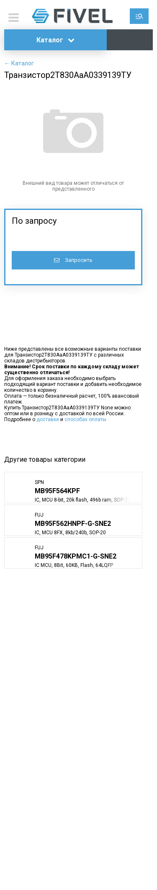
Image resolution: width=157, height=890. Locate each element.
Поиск (139, 16)
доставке (47, 419)
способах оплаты (85, 419)
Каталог (55, 40)
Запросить (73, 260)
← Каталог (19, 63)
